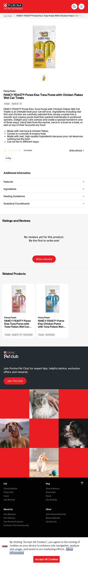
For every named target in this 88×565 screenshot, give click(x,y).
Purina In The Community (16, 525)
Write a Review (75, 150)
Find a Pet (8, 492)
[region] (44, 551)
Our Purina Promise (13, 521)
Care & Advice (10, 488)
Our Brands (9, 499)
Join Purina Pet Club (56, 514)
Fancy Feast (9, 91)
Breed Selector (53, 518)
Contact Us (51, 521)
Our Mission (10, 514)
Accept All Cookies (46, 559)
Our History (9, 518)
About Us (8, 509)
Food (6, 496)
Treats (6, 104)
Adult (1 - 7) (17, 104)
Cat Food (8, 16)
